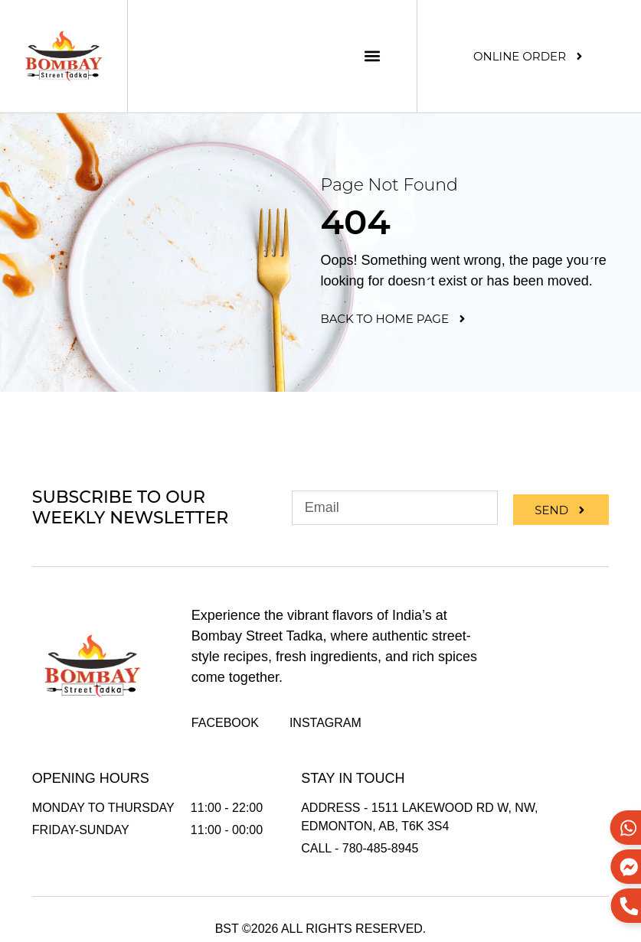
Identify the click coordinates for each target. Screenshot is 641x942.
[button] (371, 56)
